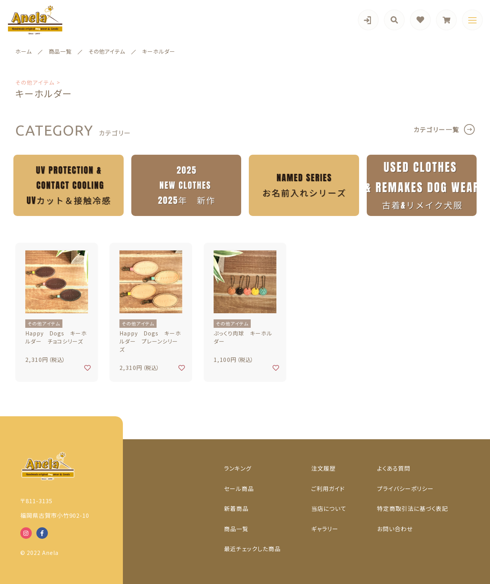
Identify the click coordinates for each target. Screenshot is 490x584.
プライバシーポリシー (405, 488)
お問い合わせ (395, 529)
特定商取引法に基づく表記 (412, 508)
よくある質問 (393, 468)
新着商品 (236, 508)
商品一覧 (236, 529)
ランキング (238, 468)
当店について (328, 508)
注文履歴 (323, 468)
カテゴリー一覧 (436, 129)
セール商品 (239, 488)
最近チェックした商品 (252, 549)
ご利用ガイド (328, 488)
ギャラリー (324, 529)
